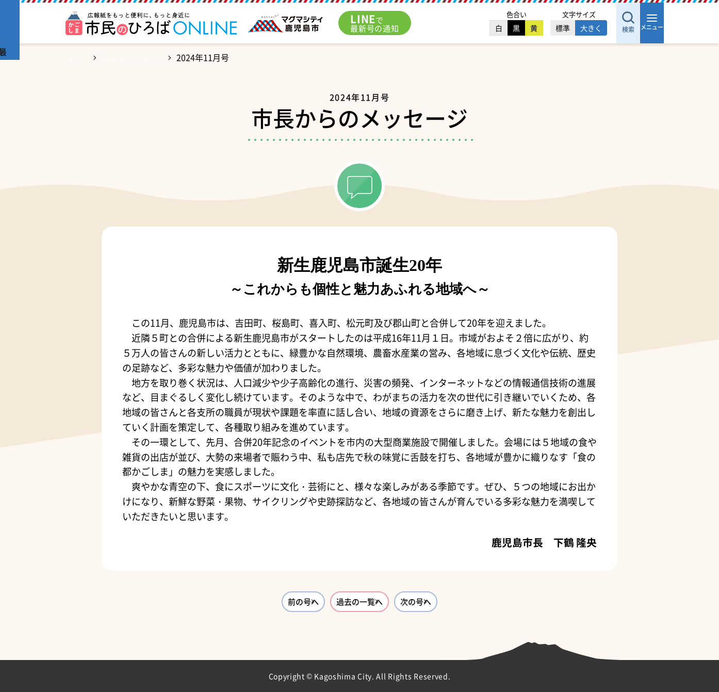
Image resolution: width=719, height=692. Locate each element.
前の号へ (259, 604)
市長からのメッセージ (149, 57)
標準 (531, 28)
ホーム (80, 57)
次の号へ (459, 604)
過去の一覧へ (359, 604)
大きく (559, 28)
